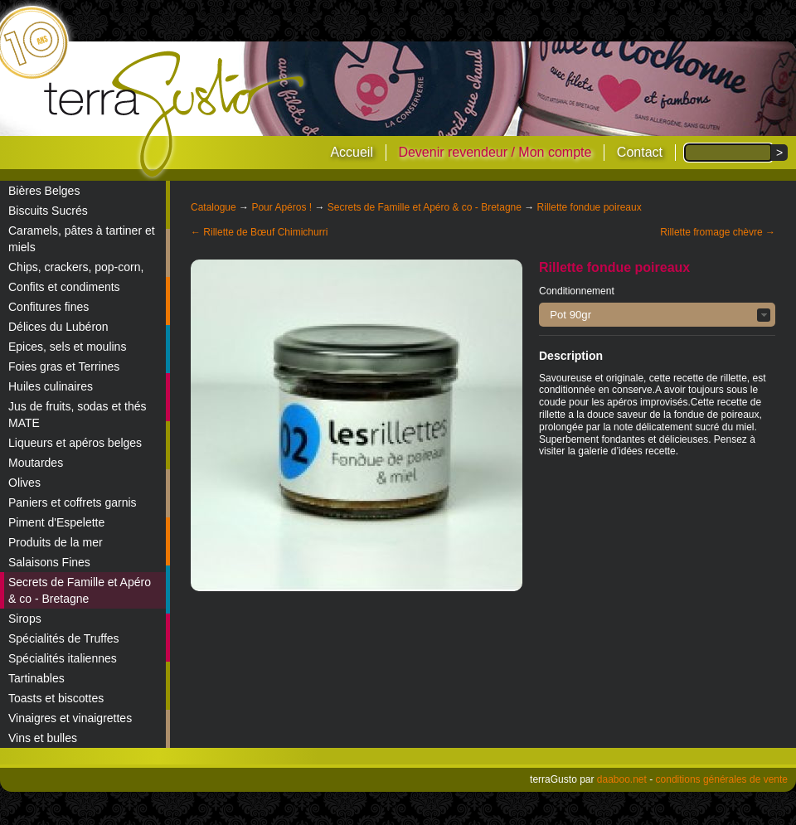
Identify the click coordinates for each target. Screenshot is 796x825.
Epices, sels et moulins (67, 346)
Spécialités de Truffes (63, 638)
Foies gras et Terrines (63, 366)
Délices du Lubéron (58, 326)
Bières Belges (44, 190)
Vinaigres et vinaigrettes (70, 718)
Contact (640, 152)
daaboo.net (622, 779)
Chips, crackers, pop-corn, (75, 267)
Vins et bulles (42, 738)
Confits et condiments (64, 287)
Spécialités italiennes (62, 658)
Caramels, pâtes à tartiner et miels (81, 239)
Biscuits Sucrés (48, 210)
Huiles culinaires (50, 386)
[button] (657, 315)
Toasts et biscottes (56, 698)
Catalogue (213, 207)
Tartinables (36, 678)
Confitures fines (48, 306)
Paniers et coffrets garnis (72, 502)
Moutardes (35, 462)
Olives (24, 482)
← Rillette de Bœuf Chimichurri (259, 232)
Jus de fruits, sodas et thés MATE (77, 414)
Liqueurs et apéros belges (75, 442)
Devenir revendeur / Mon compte (494, 152)
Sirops (24, 618)
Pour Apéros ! (281, 207)
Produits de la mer (55, 542)
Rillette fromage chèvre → (717, 232)
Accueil (351, 152)
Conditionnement (576, 291)
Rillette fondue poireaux (589, 207)
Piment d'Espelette (56, 522)
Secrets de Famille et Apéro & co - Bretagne (79, 590)
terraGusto (175, 114)
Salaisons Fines (49, 562)
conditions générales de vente (722, 779)
